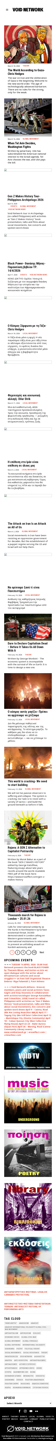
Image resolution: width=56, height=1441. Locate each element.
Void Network (7, 1436)
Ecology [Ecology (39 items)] (36, 1333)
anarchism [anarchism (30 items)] (24, 1323)
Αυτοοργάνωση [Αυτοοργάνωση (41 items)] (11, 1368)
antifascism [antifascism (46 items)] (25, 1333)
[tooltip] (19, 1411)
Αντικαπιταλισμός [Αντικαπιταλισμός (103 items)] (38, 1360)
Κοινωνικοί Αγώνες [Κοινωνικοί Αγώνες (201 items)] (13, 1376)
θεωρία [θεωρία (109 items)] (8, 1387)
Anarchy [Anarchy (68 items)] (34, 1323)
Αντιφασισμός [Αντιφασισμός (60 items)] (11, 1364)
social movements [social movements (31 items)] (13, 1352)
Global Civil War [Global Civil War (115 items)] (29, 1337)
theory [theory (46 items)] (44, 1352)
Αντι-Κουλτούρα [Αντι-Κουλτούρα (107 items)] (21, 1360)
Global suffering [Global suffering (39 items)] (12, 1345)
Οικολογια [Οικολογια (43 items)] (40, 1376)
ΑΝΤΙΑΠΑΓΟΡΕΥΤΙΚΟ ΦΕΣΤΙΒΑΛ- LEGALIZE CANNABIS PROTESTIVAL (25, 1293)
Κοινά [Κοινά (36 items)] (32, 1372)
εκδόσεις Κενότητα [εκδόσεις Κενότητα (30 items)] (40, 1384)
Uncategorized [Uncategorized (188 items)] (11, 1356)
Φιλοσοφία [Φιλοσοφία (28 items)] (25, 1384)
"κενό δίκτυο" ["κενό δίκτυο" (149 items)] (11, 1323)
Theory (26, 66)
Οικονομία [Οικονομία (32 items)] (9, 1380)
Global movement (31, 139)
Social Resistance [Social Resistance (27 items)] (31, 1352)
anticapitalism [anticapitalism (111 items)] (11, 1333)
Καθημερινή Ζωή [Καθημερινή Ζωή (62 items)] (21, 1372)
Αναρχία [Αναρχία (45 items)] (8, 1360)
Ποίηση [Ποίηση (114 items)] (20, 1380)
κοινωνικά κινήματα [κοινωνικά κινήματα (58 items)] (22, 1387)
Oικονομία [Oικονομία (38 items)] (9, 1349)
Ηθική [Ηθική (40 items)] (39, 1368)
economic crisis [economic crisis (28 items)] (12, 1337)
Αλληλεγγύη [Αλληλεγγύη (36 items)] (39, 1356)
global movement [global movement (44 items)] (12, 1341)
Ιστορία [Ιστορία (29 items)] (8, 1372)
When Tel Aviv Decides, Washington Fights (22, 145)
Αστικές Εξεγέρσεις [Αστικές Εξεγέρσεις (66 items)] (27, 1364)
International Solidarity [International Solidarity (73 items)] (34, 1345)
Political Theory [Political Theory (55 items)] (32, 1349)
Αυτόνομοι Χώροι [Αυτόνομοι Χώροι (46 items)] (27, 1368)
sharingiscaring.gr (45, 1438)
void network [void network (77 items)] (26, 1356)
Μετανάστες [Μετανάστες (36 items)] (28, 1376)
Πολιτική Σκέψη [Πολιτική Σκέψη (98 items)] (12, 1384)
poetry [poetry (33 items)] (20, 1349)
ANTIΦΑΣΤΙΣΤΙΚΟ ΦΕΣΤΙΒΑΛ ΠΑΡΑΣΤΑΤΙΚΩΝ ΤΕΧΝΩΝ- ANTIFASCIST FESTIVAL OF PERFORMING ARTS (27, 1306)
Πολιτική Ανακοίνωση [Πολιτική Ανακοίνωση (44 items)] (34, 1380)
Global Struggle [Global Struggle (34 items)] (30, 1341)
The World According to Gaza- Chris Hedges (26, 72)
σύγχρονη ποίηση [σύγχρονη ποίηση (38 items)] (40, 1387)
